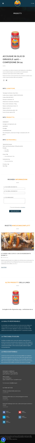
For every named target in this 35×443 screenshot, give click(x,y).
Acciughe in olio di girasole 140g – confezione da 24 (17, 309)
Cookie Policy (14, 439)
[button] (3, 440)
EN (33, 3)
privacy (23, 207)
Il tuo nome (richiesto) (14, 187)
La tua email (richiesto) (14, 192)
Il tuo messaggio (14, 200)
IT (31, 3)
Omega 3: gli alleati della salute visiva (12, 390)
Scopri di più (3, 267)
